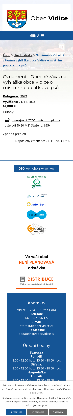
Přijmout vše (16, 411)
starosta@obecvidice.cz (36, 326)
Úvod (6, 55)
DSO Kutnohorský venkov (36, 168)
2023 (23, 96)
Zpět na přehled (14, 134)
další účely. (37, 392)
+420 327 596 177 (36, 318)
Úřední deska (23, 55)
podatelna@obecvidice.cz (36, 334)
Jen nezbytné (37, 411)
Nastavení (58, 411)
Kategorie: (11, 96)
